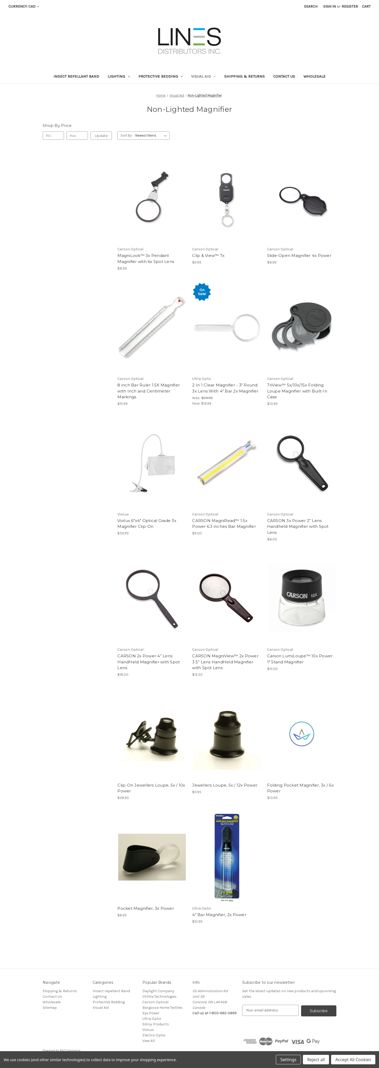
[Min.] (53, 135)
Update (101, 135)
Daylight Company (158, 991)
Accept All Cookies (353, 1059)
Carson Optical (155, 1002)
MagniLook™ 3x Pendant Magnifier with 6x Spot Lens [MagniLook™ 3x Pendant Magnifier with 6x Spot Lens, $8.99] (145, 258)
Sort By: (126, 135)
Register (350, 6)
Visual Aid (203, 76)
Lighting (119, 76)
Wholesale (314, 76)
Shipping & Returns (244, 76)
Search (310, 6)
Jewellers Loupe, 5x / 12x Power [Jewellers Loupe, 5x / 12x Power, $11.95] (224, 785)
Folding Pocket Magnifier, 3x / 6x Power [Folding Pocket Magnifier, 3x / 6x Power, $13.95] (300, 788)
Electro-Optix (153, 1035)
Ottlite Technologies (159, 996)
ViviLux (148, 1029)
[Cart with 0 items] (366, 6)
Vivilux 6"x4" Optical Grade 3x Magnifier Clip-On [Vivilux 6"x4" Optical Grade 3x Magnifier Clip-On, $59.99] (146, 523)
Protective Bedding (160, 76)
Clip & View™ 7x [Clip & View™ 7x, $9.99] (208, 255)
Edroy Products (155, 1024)
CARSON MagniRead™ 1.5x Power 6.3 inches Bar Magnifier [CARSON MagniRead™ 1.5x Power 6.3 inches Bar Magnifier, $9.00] (224, 523)
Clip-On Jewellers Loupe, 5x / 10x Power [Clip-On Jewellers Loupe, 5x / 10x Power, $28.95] (151, 788)
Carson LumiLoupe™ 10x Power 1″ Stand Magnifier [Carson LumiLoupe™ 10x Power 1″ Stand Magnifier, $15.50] (300, 658)
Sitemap (50, 1007)
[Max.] (77, 135)
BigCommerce (70, 1050)
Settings (288, 1059)
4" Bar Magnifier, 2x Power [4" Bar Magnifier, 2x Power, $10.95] (219, 914)
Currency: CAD (23, 6)
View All (148, 1041)
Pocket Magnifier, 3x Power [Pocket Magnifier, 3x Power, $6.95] (145, 908)
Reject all (316, 1059)
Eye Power (150, 1013)
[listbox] (151, 136)
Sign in (329, 6)
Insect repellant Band (76, 76)
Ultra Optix (151, 1018)
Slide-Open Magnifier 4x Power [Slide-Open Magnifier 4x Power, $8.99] (299, 255)
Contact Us (284, 76)
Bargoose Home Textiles (162, 1007)
